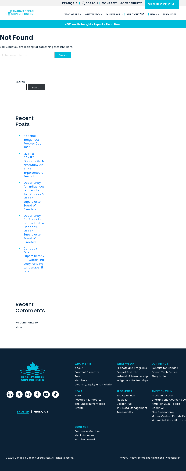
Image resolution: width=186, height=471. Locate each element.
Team (78, 376)
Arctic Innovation (163, 395)
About (79, 368)
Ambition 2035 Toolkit (166, 404)
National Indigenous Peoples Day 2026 (32, 141)
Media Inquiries (84, 435)
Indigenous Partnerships (132, 380)
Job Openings (126, 395)
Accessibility (131, 3)
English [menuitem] (23, 411)
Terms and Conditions (151, 457)
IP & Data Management (132, 408)
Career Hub (124, 404)
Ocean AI (158, 408)
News (153, 14)
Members (81, 380)
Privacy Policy (128, 457)
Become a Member (87, 431)
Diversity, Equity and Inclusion (94, 384)
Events (79, 408)
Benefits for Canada (165, 368)
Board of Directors (87, 372)
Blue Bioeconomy (163, 412)
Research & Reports (88, 400)
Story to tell (159, 376)
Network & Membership (132, 376)
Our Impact (113, 14)
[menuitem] (70, 3)
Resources (169, 14)
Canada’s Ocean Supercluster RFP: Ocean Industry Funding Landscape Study (34, 260)
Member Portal (162, 4)
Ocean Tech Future (164, 372)
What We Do (92, 14)
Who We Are (71, 14)
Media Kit (123, 400)
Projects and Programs (132, 368)
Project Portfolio (127, 372)
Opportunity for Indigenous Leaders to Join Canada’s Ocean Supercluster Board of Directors (34, 196)
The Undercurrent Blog (90, 404)
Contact (110, 3)
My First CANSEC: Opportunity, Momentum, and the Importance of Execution (34, 165)
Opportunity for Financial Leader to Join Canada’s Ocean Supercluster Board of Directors (34, 229)
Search (20, 82)
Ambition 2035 (135, 14)
